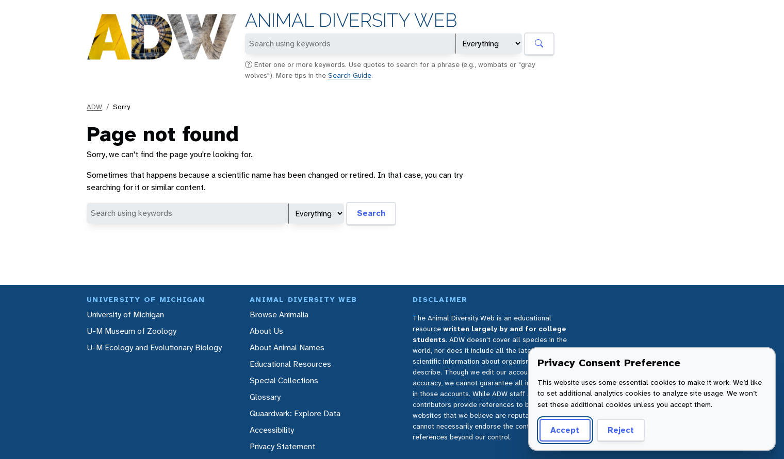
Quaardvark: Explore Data (295, 413)
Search (371, 213)
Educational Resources (290, 364)
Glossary (265, 397)
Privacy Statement (282, 446)
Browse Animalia (279, 314)
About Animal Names (287, 347)
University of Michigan (125, 314)
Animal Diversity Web (351, 20)
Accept (564, 429)
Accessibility (272, 429)
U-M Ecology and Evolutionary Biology (154, 347)
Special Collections (284, 380)
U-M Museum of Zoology (131, 331)
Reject (621, 429)
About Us (266, 331)
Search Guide (349, 75)
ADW (94, 106)
